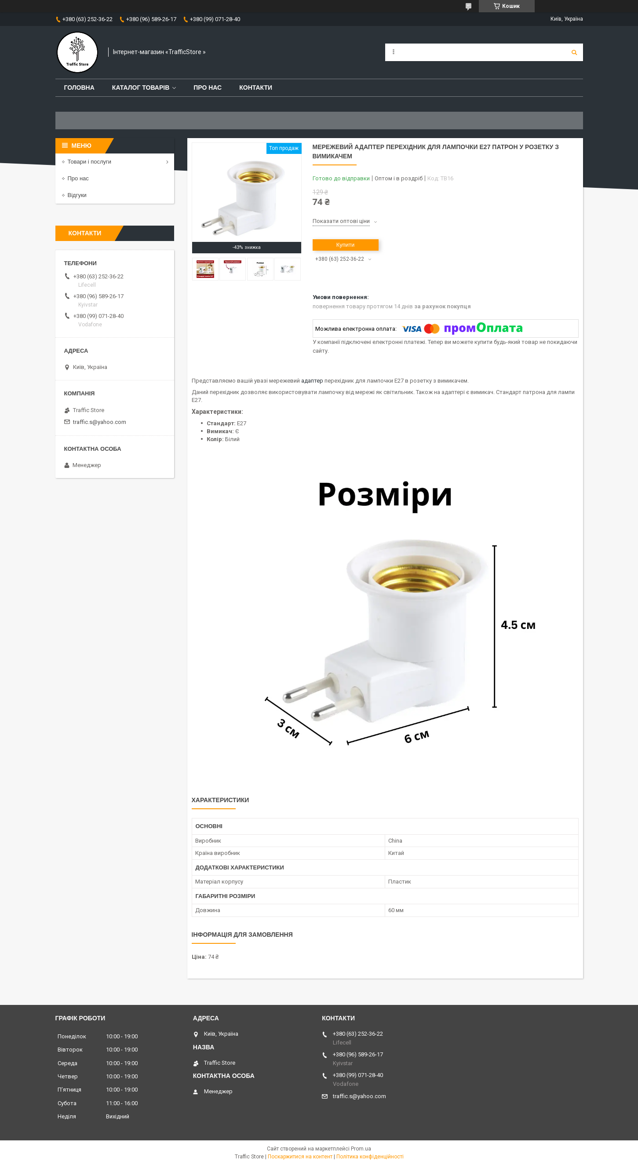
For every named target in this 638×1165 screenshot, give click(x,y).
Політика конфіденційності (370, 1157)
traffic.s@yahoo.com (99, 422)
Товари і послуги (90, 161)
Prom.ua (361, 1149)
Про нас (207, 87)
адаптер (312, 380)
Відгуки (77, 195)
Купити (345, 244)
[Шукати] (574, 52)
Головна (79, 87)
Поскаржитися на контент (300, 1157)
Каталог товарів (140, 87)
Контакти (255, 87)
